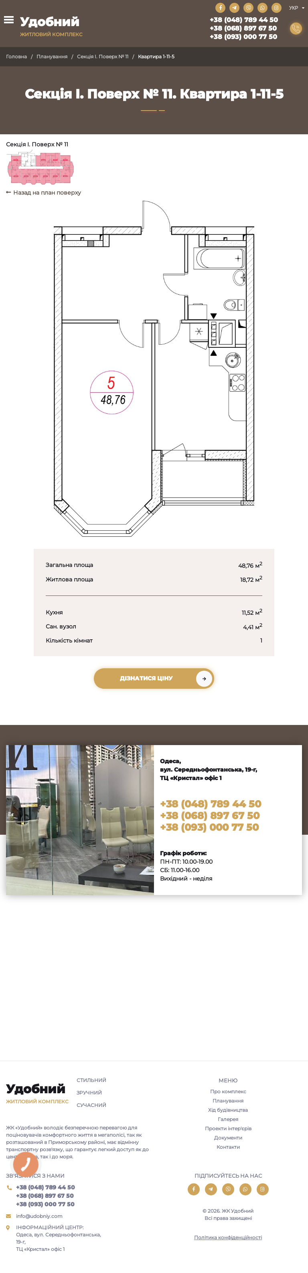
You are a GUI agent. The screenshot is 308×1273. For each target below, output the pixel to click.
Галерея (228, 1119)
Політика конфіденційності (228, 1237)
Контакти (228, 1147)
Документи (228, 1138)
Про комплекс (228, 1091)
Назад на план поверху (47, 192)
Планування (51, 56)
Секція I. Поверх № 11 (102, 56)
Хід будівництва (228, 1110)
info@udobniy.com (39, 1216)
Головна (16, 56)
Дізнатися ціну (146, 678)
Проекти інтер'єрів (228, 1128)
